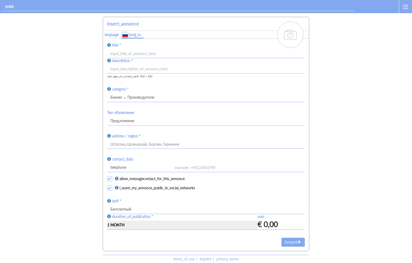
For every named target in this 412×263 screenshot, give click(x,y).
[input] (206, 69)
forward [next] (293, 242)
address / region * (126, 136)
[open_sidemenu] (405, 6)
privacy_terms (228, 259)
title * (116, 45)
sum (261, 216)
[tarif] (206, 209)
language (112, 34)
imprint (205, 259)
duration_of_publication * (132, 216)
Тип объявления (120, 112)
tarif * (116, 201)
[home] (378, 6)
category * (120, 89)
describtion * (122, 60)
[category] (206, 97)
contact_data (122, 159)
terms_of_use (183, 259)
